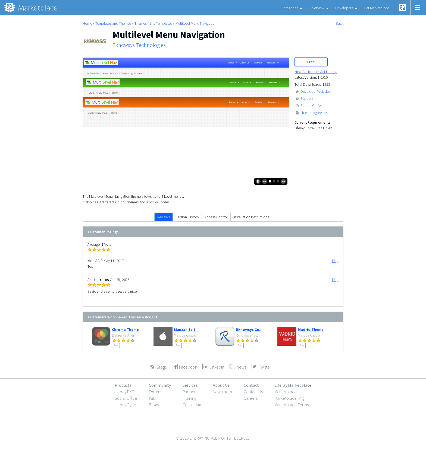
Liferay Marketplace (292, 385)
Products (123, 385)
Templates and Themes (113, 23)
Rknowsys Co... (249, 329)
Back (339, 23)
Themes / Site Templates (153, 23)
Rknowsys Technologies (139, 45)
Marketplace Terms (291, 404)
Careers (251, 398)
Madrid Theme (311, 329)
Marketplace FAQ (289, 398)
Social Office (126, 398)
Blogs (154, 404)
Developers (344, 7)
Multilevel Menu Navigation (196, 23)
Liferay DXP (124, 391)
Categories (289, 7)
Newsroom (222, 391)
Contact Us (253, 391)
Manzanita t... (186, 329)
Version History (187, 217)
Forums (155, 391)
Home (87, 23)
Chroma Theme (125, 329)
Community (160, 385)
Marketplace (285, 391)
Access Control (216, 217)
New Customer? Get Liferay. (316, 71)
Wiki (152, 398)
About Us (221, 385)
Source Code (310, 105)
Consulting (192, 404)
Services (190, 385)
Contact (251, 385)
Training (189, 398)
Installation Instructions (251, 217)
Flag (335, 260)
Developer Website (315, 91)
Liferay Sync (125, 404)
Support (306, 98)
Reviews (163, 217)
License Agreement (315, 112)
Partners (190, 391)
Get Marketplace (376, 7)
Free (311, 61)
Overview (317, 7)
